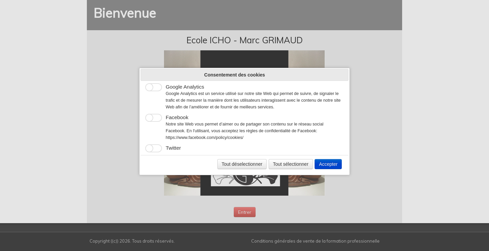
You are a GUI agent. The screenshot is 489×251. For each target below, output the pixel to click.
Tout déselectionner (242, 164)
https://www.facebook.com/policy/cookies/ (204, 137)
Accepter (328, 164)
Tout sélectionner (291, 164)
